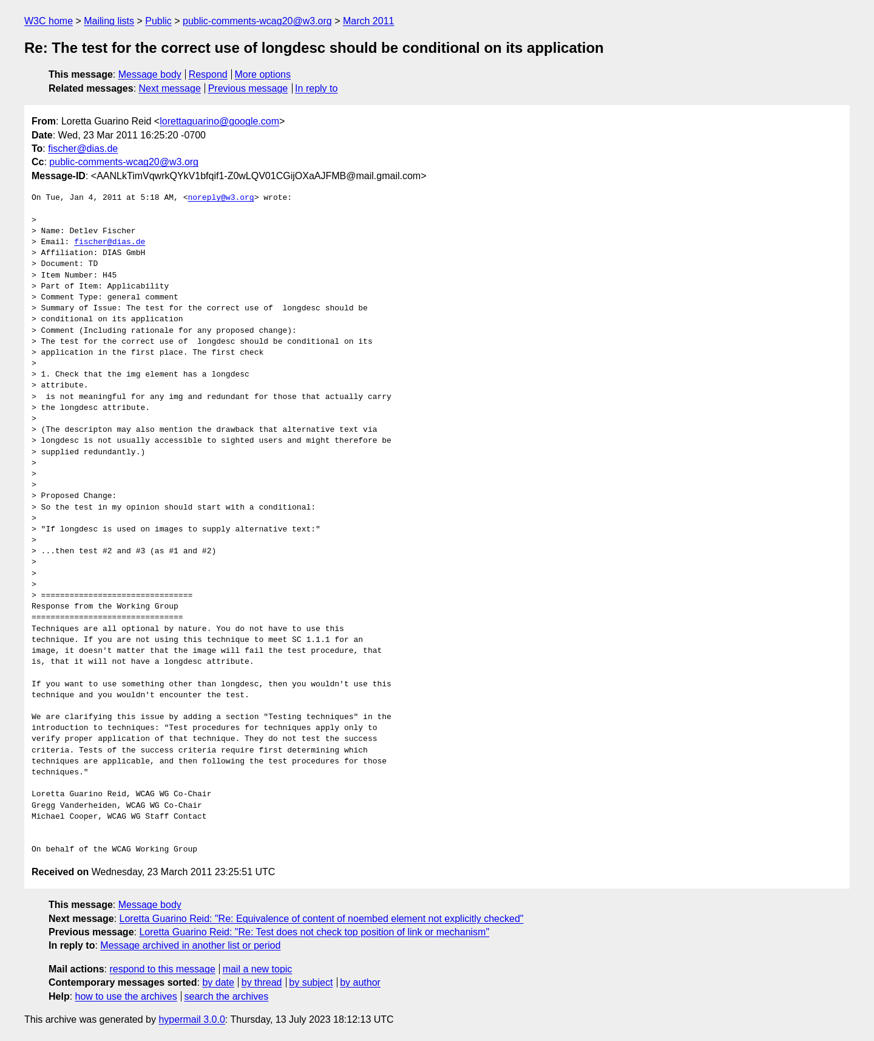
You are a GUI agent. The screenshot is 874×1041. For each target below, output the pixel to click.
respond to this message (162, 969)
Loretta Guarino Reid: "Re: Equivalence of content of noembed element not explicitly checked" (322, 918)
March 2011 (369, 21)
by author (360, 982)
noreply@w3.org (221, 198)
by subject (311, 982)
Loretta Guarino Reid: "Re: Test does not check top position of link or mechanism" (314, 932)
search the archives (227, 996)
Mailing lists (109, 21)
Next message (170, 88)
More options (263, 74)
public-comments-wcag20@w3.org (257, 21)
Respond (208, 74)
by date (218, 982)
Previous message (248, 88)
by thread (262, 982)
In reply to (316, 88)
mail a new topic (258, 969)
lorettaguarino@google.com (219, 121)
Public (158, 21)
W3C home (48, 21)
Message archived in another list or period (190, 945)
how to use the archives (126, 996)
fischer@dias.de (83, 148)
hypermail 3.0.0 (191, 1019)
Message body (149, 74)
